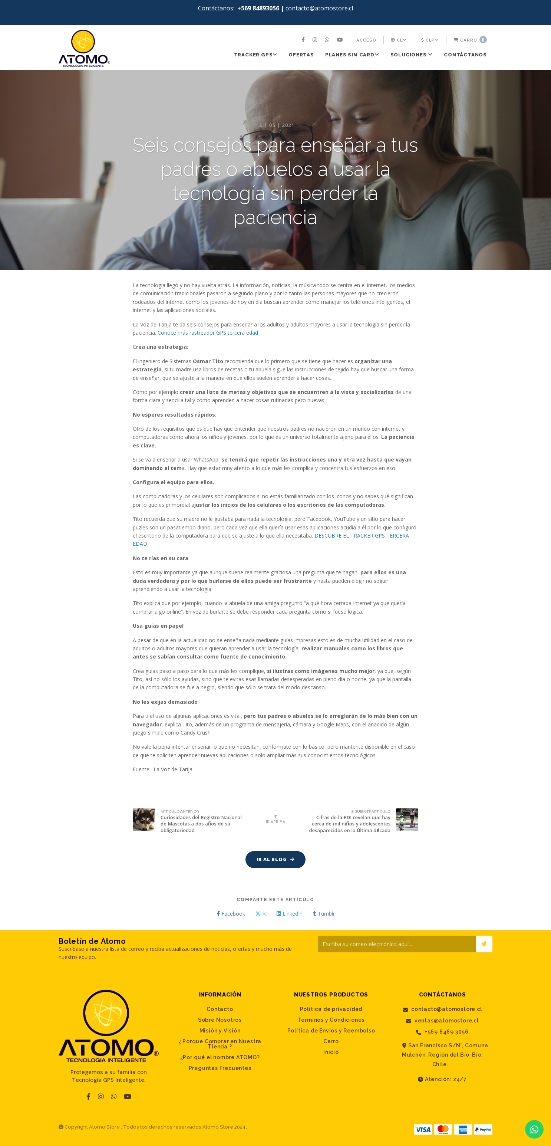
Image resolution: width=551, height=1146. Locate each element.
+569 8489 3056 (442, 1032)
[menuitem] (304, 40)
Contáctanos (465, 55)
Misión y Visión (220, 1031)
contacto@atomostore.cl (442, 1009)
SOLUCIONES (411, 55)
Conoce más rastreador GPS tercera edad (208, 332)
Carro (470, 39)
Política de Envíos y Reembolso (331, 1031)
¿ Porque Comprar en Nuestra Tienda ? (220, 1044)
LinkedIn (290, 913)
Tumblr (324, 913)
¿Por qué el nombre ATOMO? (220, 1057)
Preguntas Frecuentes (220, 1068)
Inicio (331, 1052)
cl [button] (399, 40)
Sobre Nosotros (220, 1020)
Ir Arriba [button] (275, 819)
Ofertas (301, 55)
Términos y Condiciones (331, 1020)
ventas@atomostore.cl (442, 1021)
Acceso (366, 40)
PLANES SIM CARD (352, 55)
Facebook (231, 913)
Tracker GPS (256, 55)
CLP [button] (430, 40)
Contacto (220, 1009)
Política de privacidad (331, 1009)
